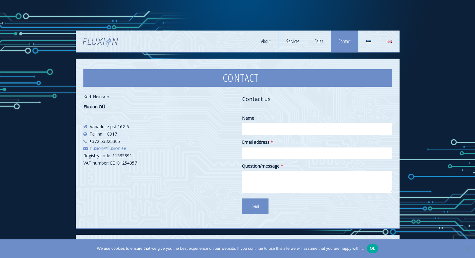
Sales (319, 41)
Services (292, 41)
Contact (344, 41)
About (266, 41)
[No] (467, 248)
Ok (372, 248)
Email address (257, 142)
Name (248, 118)
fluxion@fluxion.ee (108, 148)
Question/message (262, 166)
